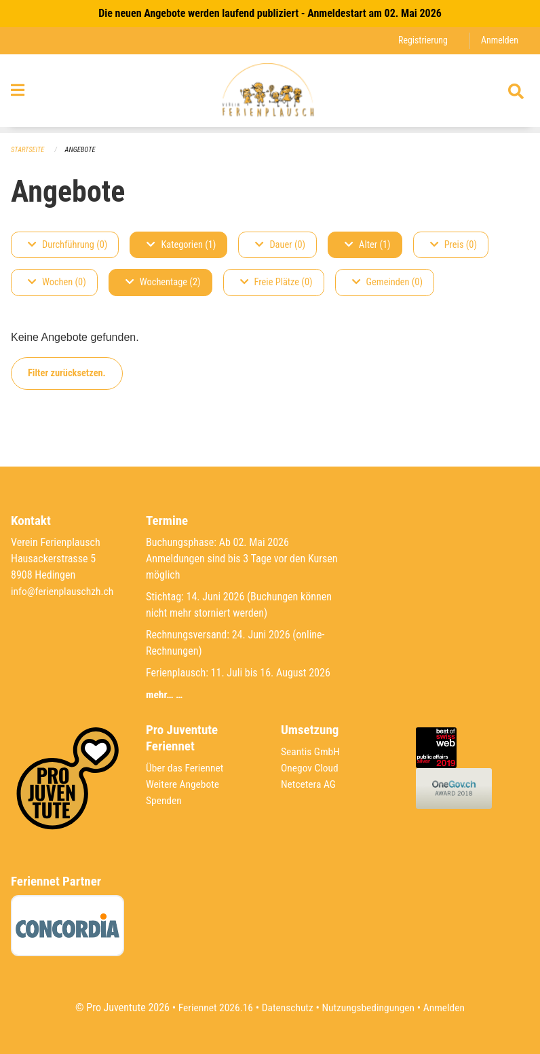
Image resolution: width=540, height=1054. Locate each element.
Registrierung (421, 40)
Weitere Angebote (184, 784)
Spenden (164, 800)
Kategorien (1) (181, 245)
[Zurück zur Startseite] (269, 93)
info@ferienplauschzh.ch (64, 591)
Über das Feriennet (186, 767)
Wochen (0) (57, 283)
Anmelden (499, 40)
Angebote (82, 149)
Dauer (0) (280, 245)
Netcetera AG (309, 784)
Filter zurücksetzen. (67, 373)
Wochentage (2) (163, 283)
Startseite (28, 149)
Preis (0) (453, 245)
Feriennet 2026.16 (212, 1007)
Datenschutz (286, 1007)
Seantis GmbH (311, 751)
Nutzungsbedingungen (369, 1007)
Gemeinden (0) (387, 283)
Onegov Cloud (311, 767)
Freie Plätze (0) (276, 283)
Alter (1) (368, 245)
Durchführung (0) (67, 245)
